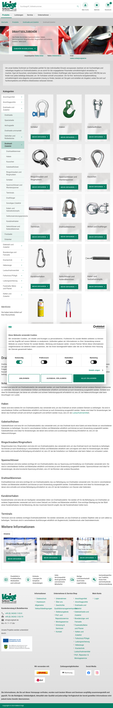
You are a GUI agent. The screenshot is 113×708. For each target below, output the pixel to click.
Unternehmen (61, 599)
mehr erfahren (39, 138)
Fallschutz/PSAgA (10, 277)
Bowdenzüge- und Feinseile (82, 620)
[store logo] (10, 7)
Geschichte (60, 605)
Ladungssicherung (10, 282)
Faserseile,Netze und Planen (81, 627)
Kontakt (59, 632)
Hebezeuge (7, 266)
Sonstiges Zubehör (13, 204)
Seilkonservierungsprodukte (17, 217)
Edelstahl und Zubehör (8, 247)
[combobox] (49, 7)
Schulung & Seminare (60, 627)
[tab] (6, 534)
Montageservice (62, 622)
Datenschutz (41, 599)
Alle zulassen (88, 378)
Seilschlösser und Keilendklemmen (13, 228)
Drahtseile (8, 116)
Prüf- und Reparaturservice (61, 617)
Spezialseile (9, 121)
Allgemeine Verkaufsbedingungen (43, 607)
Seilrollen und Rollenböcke (10, 138)
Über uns (59, 602)
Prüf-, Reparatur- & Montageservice (81, 656)
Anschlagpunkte (9, 103)
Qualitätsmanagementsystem (65, 609)
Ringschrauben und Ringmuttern (13, 174)
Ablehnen (24, 378)
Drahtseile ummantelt (13, 132)
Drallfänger (10, 199)
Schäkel (9, 181)
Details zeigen (94, 370)
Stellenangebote (62, 612)
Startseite (4, 24)
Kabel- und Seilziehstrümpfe (12, 210)
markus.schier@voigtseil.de (78, 59)
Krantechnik (7, 261)
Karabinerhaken (12, 222)
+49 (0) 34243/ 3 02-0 (13, 613)
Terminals (10, 194)
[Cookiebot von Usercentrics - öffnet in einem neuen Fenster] (95, 327)
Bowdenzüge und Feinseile (9, 254)
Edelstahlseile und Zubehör (82, 613)
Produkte (15, 24)
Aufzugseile (9, 127)
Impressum (41, 602)
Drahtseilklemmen (13, 152)
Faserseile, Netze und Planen (9, 288)
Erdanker (8, 240)
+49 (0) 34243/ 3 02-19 (14, 617)
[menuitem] (6, 17)
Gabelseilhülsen (12, 168)
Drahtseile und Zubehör (31, 24)
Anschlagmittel (9, 98)
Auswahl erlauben (56, 378)
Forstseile (8, 235)
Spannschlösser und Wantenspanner (14, 187)
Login (96, 599)
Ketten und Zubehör (7, 296)
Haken (8, 158)
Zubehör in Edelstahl (23, 50)
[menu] (56, 17)
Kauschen (10, 163)
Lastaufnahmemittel (11, 271)
